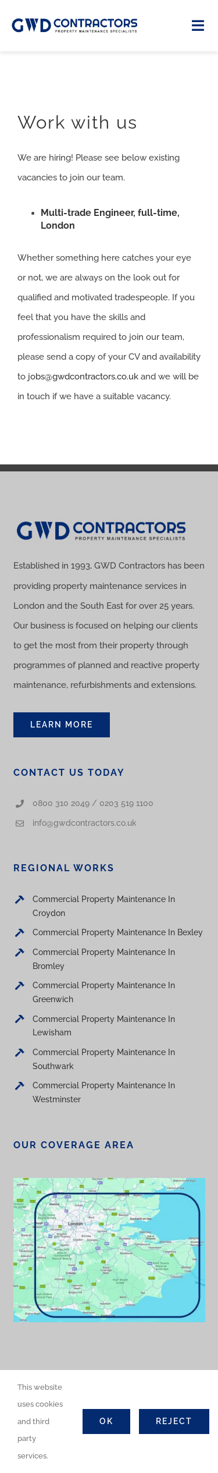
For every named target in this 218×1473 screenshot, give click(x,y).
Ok (106, 1421)
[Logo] (74, 20)
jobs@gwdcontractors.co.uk (83, 376)
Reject (174, 1421)
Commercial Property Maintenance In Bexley (118, 932)
